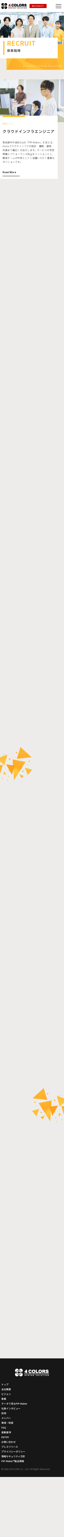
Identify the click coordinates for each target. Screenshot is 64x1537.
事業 (3, 1459)
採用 (3, 1473)
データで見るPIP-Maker (15, 1463)
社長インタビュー (11, 1468)
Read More (9, 177)
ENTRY (5, 1497)
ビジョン (6, 1454)
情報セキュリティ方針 (13, 1516)
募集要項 (6, 1492)
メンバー (6, 1478)
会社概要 (6, 1449)
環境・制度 (7, 1483)
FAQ (3, 1487)
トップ (5, 1444)
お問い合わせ (9, 1502)
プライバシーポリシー (14, 1511)
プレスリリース (10, 1507)
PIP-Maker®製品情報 (13, 1521)
